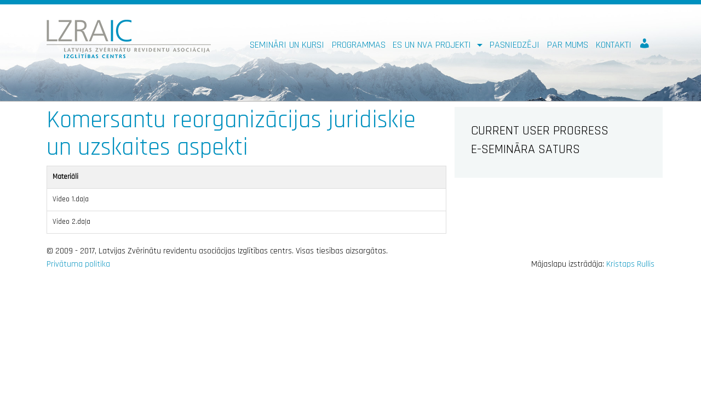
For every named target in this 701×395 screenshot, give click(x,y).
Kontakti (613, 44)
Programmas (359, 44)
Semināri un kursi (287, 44)
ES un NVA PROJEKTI (433, 44)
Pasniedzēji (514, 44)
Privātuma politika (78, 264)
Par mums (567, 44)
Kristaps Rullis (630, 264)
